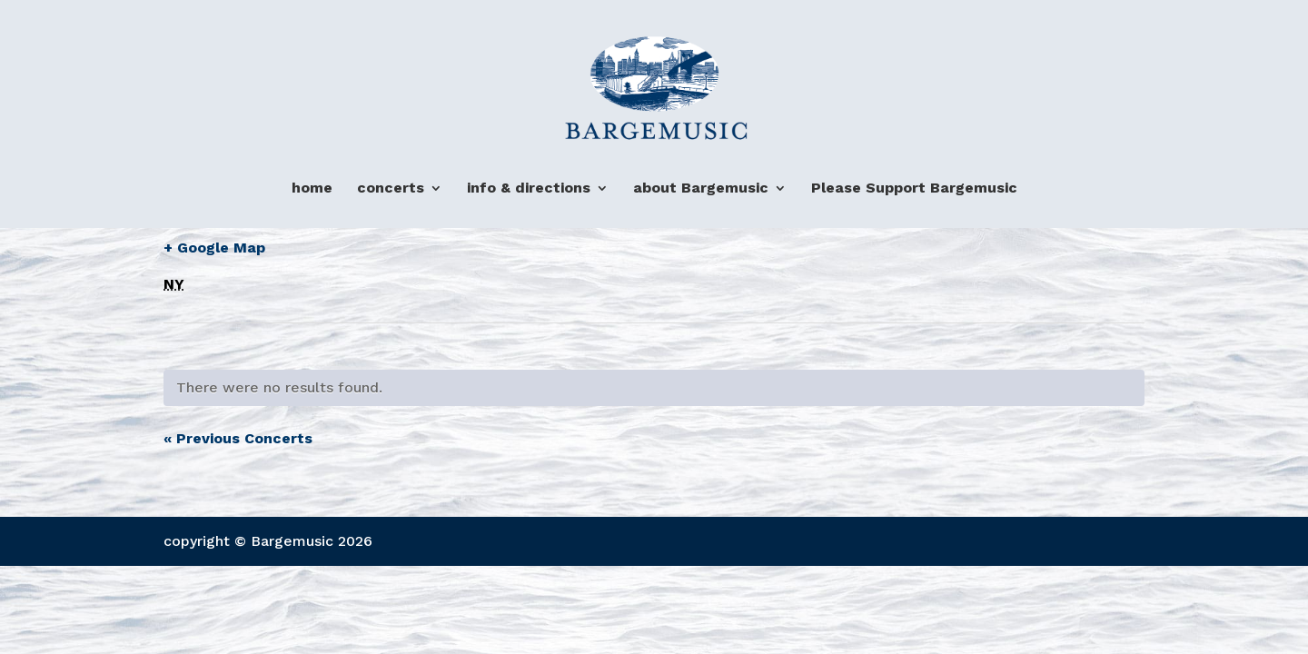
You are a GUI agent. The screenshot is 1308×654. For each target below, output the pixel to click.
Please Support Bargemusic (914, 188)
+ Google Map (214, 247)
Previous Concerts (238, 438)
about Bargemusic (700, 188)
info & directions (528, 188)
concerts (390, 188)
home (312, 188)
